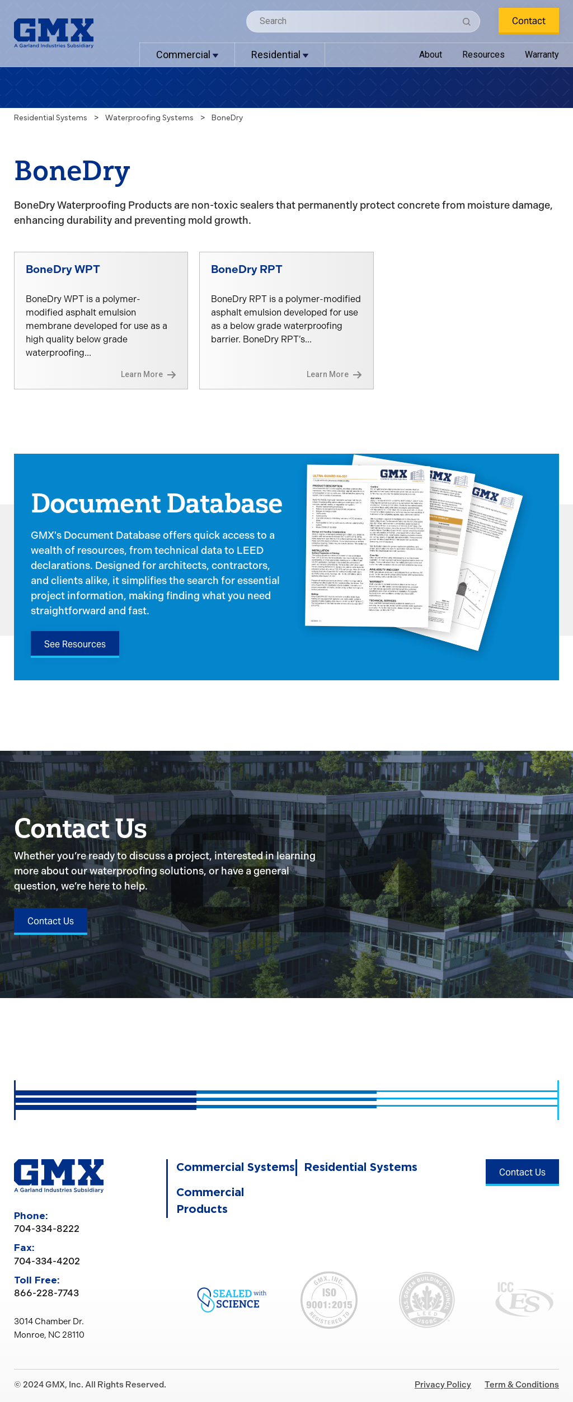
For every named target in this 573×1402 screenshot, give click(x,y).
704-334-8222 (46, 1228)
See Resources (75, 644)
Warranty (542, 54)
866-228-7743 (46, 1293)
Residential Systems (50, 118)
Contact (529, 21)
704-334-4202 (47, 1261)
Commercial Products (210, 1201)
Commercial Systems (235, 1167)
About (430, 54)
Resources (483, 54)
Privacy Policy (443, 1385)
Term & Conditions (522, 1385)
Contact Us (50, 921)
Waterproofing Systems (149, 118)
